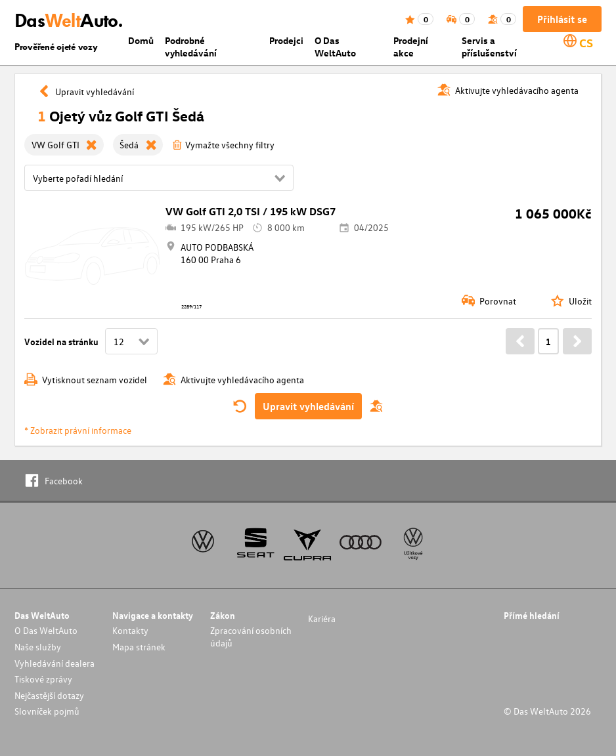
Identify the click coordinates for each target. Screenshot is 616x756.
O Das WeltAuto (335, 46)
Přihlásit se (562, 19)
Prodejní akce (410, 46)
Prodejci (286, 40)
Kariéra (322, 618)
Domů (141, 40)
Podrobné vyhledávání (191, 46)
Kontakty (130, 630)
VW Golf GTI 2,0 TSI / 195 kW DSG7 (250, 211)
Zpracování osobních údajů (251, 636)
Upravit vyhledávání (308, 406)
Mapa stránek (138, 646)
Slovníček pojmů (46, 711)
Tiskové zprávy (43, 679)
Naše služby (37, 646)
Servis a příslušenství (489, 46)
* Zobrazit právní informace (77, 430)
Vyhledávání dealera (54, 663)
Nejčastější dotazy (49, 695)
